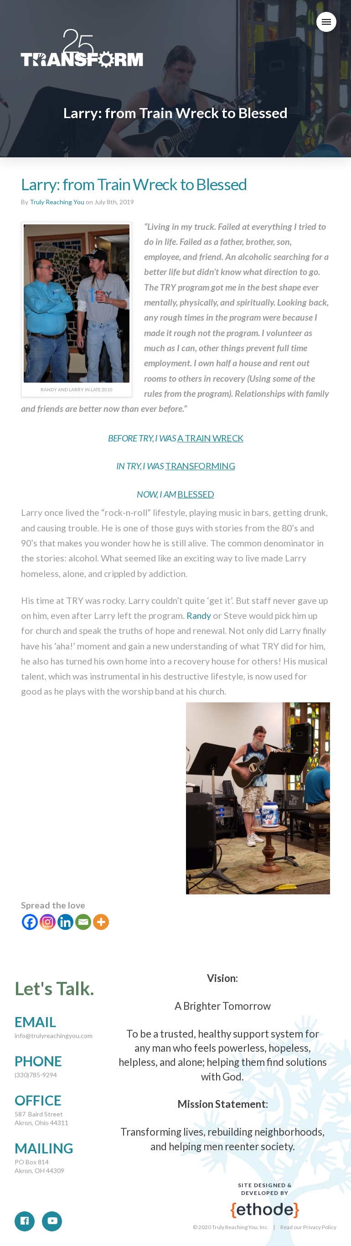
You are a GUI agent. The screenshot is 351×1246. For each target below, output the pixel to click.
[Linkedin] (65, 922)
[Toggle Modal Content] (326, 22)
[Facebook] (30, 922)
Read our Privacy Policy (308, 1227)
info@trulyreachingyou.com (54, 1035)
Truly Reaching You (57, 202)
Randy (198, 615)
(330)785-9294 (36, 1075)
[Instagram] (48, 922)
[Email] (83, 922)
